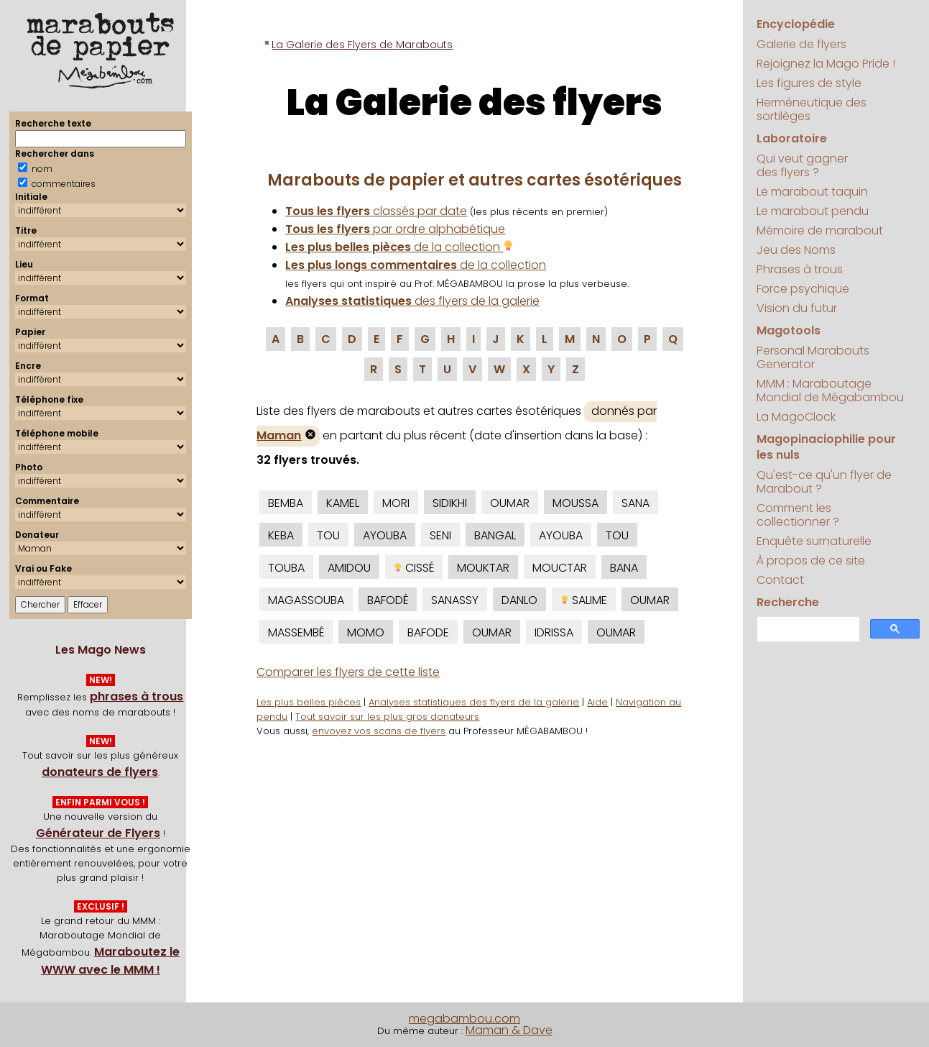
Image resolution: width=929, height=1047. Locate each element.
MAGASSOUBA (306, 600)
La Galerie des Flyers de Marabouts (362, 44)
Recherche (788, 602)
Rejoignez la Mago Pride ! (826, 63)
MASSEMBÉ (296, 632)
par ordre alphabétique (395, 229)
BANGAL (495, 535)
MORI (396, 503)
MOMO (365, 632)
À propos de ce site (811, 560)
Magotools (789, 330)
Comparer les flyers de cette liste (348, 672)
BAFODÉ (387, 600)
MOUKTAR (483, 567)
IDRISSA (554, 632)
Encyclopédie (796, 24)
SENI (440, 535)
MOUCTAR (559, 567)
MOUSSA (575, 503)
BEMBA (285, 503)
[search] (807, 630)
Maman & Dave (509, 1030)
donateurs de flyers (100, 772)
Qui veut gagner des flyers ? (802, 165)
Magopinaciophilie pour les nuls (826, 447)
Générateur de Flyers (98, 833)
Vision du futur (797, 308)
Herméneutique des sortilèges (811, 109)
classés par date (376, 211)
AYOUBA (385, 535)
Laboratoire (792, 138)
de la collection (399, 247)
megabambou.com (464, 1018)
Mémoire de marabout (820, 230)
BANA (624, 567)
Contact (780, 580)
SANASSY (455, 600)
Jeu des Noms (796, 250)
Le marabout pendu (813, 211)
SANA (635, 503)
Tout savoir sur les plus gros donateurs (387, 716)
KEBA (281, 535)
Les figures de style (809, 83)
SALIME (583, 600)
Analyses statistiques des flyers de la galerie (474, 702)
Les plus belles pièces (308, 702)
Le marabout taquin (812, 191)
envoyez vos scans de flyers (378, 731)
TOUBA (286, 567)
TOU (328, 535)
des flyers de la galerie (412, 301)
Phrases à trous (800, 269)
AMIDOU (349, 567)
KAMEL (342, 503)
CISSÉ (414, 567)
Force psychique (803, 288)
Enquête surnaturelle (814, 541)
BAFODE (428, 632)
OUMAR (510, 503)
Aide (597, 702)
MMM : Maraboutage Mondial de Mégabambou (830, 390)
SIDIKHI (450, 503)
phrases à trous (136, 696)
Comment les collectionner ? (798, 515)
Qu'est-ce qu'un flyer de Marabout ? (824, 482)
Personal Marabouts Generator (813, 357)
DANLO (519, 600)
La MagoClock (796, 416)
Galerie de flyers (801, 44)
